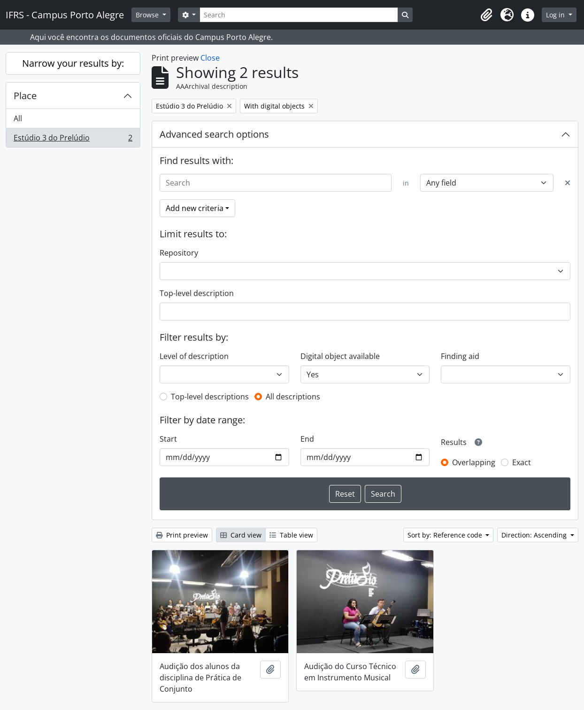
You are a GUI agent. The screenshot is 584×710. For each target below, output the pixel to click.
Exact (521, 462)
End (307, 439)
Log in (556, 14)
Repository (179, 253)
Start (168, 439)
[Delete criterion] (567, 182)
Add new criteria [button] (194, 208)
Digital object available (340, 356)
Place (25, 95)
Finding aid (460, 356)
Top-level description (197, 293)
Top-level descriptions (210, 396)
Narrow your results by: (73, 63)
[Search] (299, 15)
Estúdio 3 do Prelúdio (72, 139)
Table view (291, 535)
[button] (486, 15)
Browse (148, 14)
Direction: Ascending (535, 535)
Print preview (182, 535)
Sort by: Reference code (445, 535)
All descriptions (293, 396)
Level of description (194, 356)
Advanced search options (214, 134)
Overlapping (473, 462)
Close (210, 58)
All (18, 118)
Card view (240, 535)
